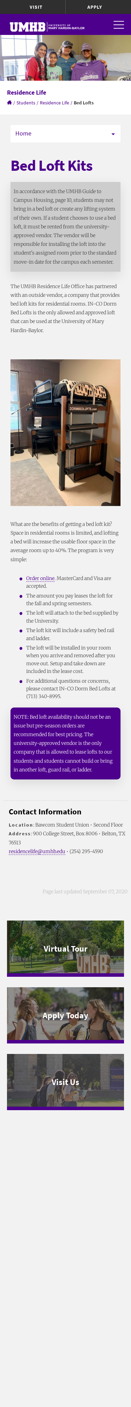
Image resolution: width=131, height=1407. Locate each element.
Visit (36, 7)
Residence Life (54, 103)
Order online (40, 578)
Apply (94, 7)
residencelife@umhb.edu (37, 851)
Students (25, 103)
